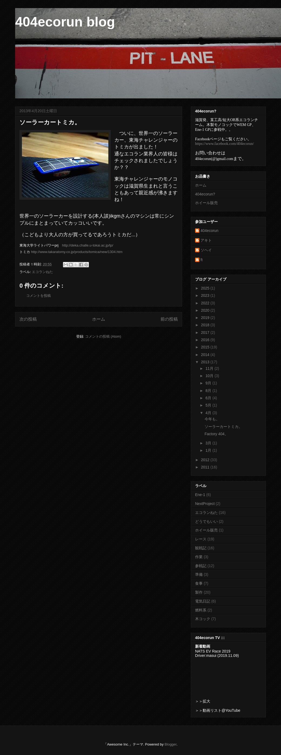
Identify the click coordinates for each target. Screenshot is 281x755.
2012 (205, 460)
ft (201, 260)
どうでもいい (206, 521)
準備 (199, 574)
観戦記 (200, 548)
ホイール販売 (206, 203)
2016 (205, 340)
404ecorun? (205, 194)
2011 (205, 467)
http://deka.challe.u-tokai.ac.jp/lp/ (87, 245)
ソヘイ (206, 250)
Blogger (170, 744)
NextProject (205, 503)
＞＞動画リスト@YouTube (217, 710)
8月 (208, 390)
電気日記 (202, 601)
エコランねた (42, 272)
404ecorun (209, 230)
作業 (199, 557)
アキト (206, 240)
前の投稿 (169, 319)
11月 (209, 368)
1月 (208, 450)
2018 (205, 325)
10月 (209, 376)
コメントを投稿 (38, 296)
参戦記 (200, 566)
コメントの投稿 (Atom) (103, 336)
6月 (208, 398)
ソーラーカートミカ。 (223, 426)
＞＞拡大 (202, 701)
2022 (205, 303)
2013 (205, 362)
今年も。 (212, 419)
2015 (205, 347)
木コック (202, 619)
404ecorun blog (65, 21)
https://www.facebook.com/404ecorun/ (224, 144)
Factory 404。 (216, 434)
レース (200, 539)
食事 (199, 583)
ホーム (98, 319)
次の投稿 (28, 319)
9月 (208, 383)
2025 (205, 288)
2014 (205, 354)
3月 (208, 443)
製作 (199, 592)
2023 (205, 295)
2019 (205, 317)
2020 (205, 310)
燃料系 (200, 610)
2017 (205, 332)
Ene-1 (200, 495)
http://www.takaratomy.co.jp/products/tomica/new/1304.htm (77, 252)
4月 (208, 413)
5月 (208, 405)
